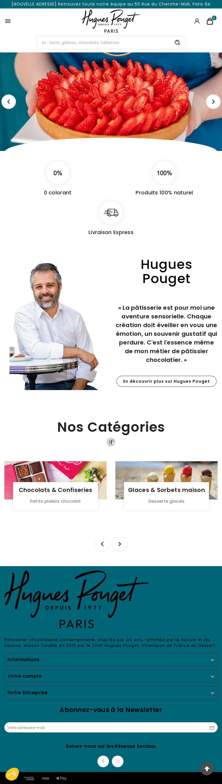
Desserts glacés (167, 501)
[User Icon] (197, 21)
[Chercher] (103, 43)
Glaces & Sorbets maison (166, 490)
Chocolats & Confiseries (55, 490)
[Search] (177, 42)
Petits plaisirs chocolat (55, 501)
